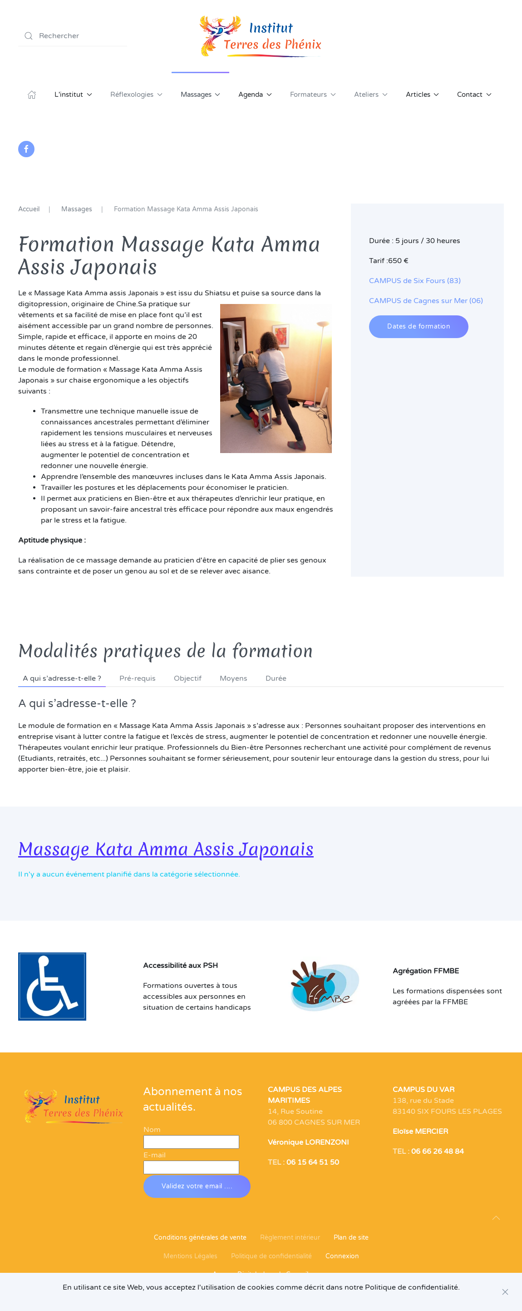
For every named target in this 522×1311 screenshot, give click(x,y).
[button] (496, 1218)
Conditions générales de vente (200, 1237)
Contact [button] (474, 94)
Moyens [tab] (233, 678)
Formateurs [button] (313, 94)
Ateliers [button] (371, 94)
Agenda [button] (255, 94)
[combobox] (72, 35)
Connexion (342, 1256)
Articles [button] (422, 94)
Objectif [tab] (188, 678)
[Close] (505, 1292)
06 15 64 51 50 (312, 1162)
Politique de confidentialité (271, 1256)
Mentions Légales (190, 1256)
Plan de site (351, 1237)
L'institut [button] (73, 94)
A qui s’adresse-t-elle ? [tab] (62, 678)
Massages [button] (201, 94)
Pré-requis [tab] (137, 678)
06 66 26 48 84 (437, 1151)
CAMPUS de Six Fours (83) (415, 280)
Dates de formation (418, 326)
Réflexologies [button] (136, 94)
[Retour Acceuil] (261, 36)
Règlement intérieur (290, 1237)
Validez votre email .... (197, 1186)
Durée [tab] (276, 678)
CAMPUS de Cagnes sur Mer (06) (426, 300)
